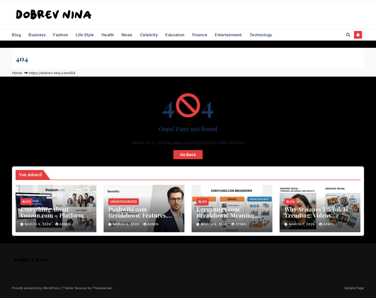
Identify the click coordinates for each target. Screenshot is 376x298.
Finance (199, 34)
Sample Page (354, 288)
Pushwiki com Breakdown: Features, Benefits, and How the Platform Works (137, 218)
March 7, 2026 (302, 224)
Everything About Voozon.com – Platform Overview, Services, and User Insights (52, 218)
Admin (62, 224)
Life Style (85, 34)
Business (37, 34)
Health (108, 34)
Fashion (60, 34)
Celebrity (149, 34)
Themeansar (102, 288)
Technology (260, 34)
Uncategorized (123, 201)
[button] (348, 34)
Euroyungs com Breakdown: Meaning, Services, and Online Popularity (226, 218)
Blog (16, 34)
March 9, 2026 (38, 224)
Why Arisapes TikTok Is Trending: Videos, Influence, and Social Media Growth (316, 218)
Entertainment (228, 34)
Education (175, 34)
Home (17, 73)
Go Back (188, 154)
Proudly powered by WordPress (36, 288)
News (127, 34)
